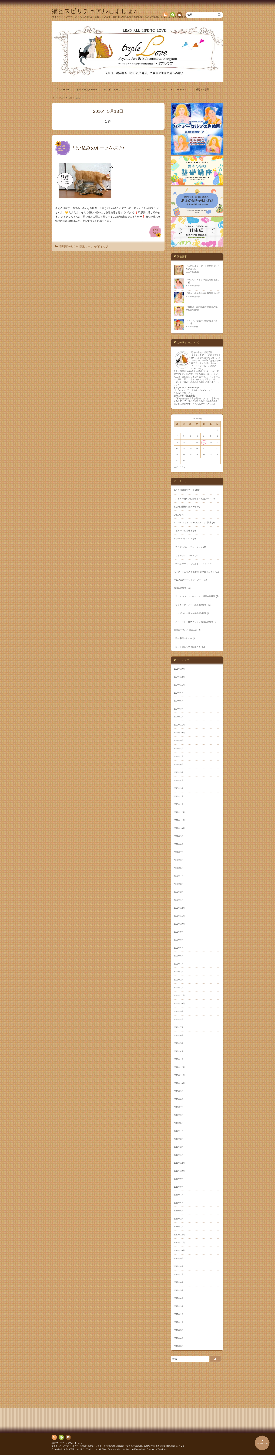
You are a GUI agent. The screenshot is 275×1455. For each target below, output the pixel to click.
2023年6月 (179, 764)
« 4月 (176, 467)
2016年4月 (179, 1338)
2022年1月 (179, 900)
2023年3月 (179, 788)
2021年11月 (179, 916)
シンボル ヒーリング (114, 89)
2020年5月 (179, 1043)
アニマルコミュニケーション (189, 547)
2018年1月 (179, 1226)
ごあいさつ (179, 514)
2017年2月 (179, 1314)
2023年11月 (179, 725)
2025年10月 (179, 669)
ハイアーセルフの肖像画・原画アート (193, 499)
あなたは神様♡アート (184, 490)
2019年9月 (179, 1091)
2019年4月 (179, 1131)
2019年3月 (179, 1139)
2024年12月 (179, 677)
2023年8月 (179, 748)
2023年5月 (179, 772)
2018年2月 (179, 1219)
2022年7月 (179, 852)
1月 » (182, 467)
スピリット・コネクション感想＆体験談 (194, 622)
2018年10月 (179, 1171)
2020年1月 (179, 1059)
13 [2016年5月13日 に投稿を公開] (204, 442)
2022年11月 (179, 820)
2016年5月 (179, 1330)
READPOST (155, 231)
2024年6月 (179, 693)
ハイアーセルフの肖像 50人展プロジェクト (194, 572)
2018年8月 (179, 1187)
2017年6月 (179, 1282)
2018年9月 (179, 1179)
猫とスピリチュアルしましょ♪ (67, 1443)
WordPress (162, 1449)
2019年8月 (179, 1099)
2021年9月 (179, 932)
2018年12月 (179, 1163)
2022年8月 (179, 844)
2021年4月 (179, 964)
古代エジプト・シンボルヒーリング (192, 564)
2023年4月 (179, 780)
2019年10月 (179, 1083)
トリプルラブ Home (86, 89)
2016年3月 (179, 1346)
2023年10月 (179, 732)
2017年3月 (179, 1306)
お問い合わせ (179, 15)
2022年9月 (179, 836)
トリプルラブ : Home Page (186, 387)
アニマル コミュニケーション (173, 89)
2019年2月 (179, 1147)
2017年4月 (179, 1298)
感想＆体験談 (202, 89)
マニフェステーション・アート (188, 580)
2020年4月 (179, 1051)
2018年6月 (179, 1203)
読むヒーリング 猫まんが (94, 246)
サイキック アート (141, 89)
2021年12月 (179, 908)
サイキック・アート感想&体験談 (190, 605)
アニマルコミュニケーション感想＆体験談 (195, 596)
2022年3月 (179, 884)
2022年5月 (179, 868)
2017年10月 (179, 1250)
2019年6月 (179, 1115)
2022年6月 (179, 860)
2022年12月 (179, 812)
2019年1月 (179, 1155)
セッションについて (183, 538)
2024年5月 (179, 701)
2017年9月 (179, 1258)
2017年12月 (179, 1234)
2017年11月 (179, 1242)
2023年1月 (179, 804)
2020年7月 (179, 1027)
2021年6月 (179, 948)
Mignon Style (140, 1449)
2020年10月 (179, 1003)
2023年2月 (179, 796)
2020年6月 (179, 1035)
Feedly (172, 15)
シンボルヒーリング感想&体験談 (190, 613)
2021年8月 (179, 940)
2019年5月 (179, 1123)
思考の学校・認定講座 (184, 395)
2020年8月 (179, 1019)
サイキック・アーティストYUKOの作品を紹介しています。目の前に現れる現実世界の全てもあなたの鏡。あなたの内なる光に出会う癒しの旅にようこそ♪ (118, 1446)
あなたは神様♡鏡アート (185, 506)
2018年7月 (179, 1195)
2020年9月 (179, 1011)
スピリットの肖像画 (183, 530)
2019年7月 (179, 1107)
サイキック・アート (184, 555)
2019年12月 (179, 1067)
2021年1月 (179, 987)
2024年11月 (179, 685)
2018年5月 (179, 1210)
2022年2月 (179, 892)
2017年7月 (179, 1274)
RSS (165, 15)
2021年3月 (179, 971)
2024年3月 (179, 709)
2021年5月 (179, 956)
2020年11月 (179, 995)
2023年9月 (179, 740)
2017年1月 (179, 1322)
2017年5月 (179, 1290)
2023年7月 (179, 756)
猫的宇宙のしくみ (68, 246)
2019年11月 (179, 1075)
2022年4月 (179, 876)
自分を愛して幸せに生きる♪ (188, 647)
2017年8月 (179, 1266)
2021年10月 (179, 924)
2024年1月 (179, 716)
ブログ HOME (62, 89)
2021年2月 (179, 980)
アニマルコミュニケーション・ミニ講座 (193, 522)
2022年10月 (179, 828)
